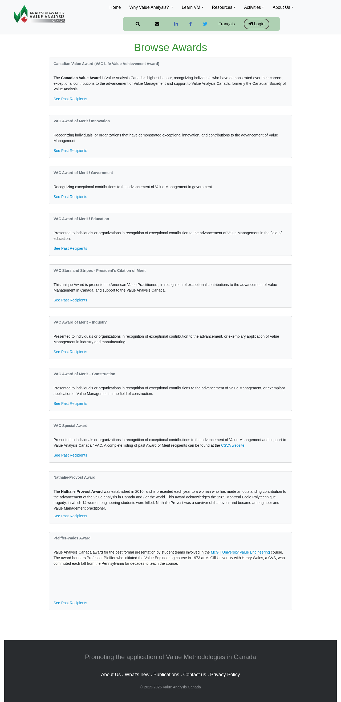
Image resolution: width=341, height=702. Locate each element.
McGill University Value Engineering (240, 552)
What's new (137, 674)
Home (115, 7)
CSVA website (233, 445)
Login (257, 24)
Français (226, 24)
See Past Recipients (70, 99)
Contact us (194, 674)
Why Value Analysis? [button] (149, 7)
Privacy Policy (225, 674)
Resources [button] (222, 7)
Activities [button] (252, 7)
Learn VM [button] (191, 7)
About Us (111, 674)
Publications (166, 674)
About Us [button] (281, 7)
